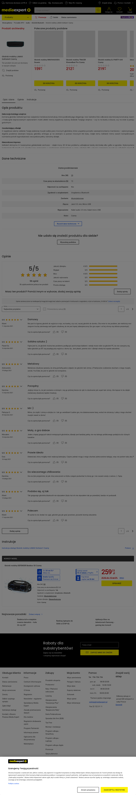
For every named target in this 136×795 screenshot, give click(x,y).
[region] (68, 776)
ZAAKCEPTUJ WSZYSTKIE (114, 790)
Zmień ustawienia (88, 790)
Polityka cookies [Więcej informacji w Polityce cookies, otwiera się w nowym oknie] (13, 783)
